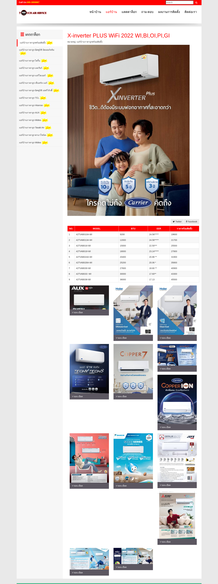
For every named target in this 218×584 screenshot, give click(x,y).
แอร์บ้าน (111, 12)
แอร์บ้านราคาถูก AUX (33, 113)
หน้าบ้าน (95, 12)
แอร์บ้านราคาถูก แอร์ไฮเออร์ (36, 76)
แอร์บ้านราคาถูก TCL (33, 98)
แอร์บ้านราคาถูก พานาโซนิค (36, 135)
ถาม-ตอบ (147, 12)
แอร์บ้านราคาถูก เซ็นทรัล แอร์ (37, 83)
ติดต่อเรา (191, 12)
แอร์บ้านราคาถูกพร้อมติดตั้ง (36, 43)
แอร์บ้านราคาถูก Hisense (34, 105)
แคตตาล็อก (129, 12)
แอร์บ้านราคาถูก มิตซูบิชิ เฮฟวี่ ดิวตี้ (39, 91)
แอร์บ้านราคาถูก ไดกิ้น (33, 61)
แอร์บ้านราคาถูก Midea (34, 120)
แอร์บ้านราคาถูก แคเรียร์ (34, 68)
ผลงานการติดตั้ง (169, 12)
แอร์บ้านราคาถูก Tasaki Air (35, 128)
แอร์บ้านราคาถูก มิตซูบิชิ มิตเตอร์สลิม (36, 52)
